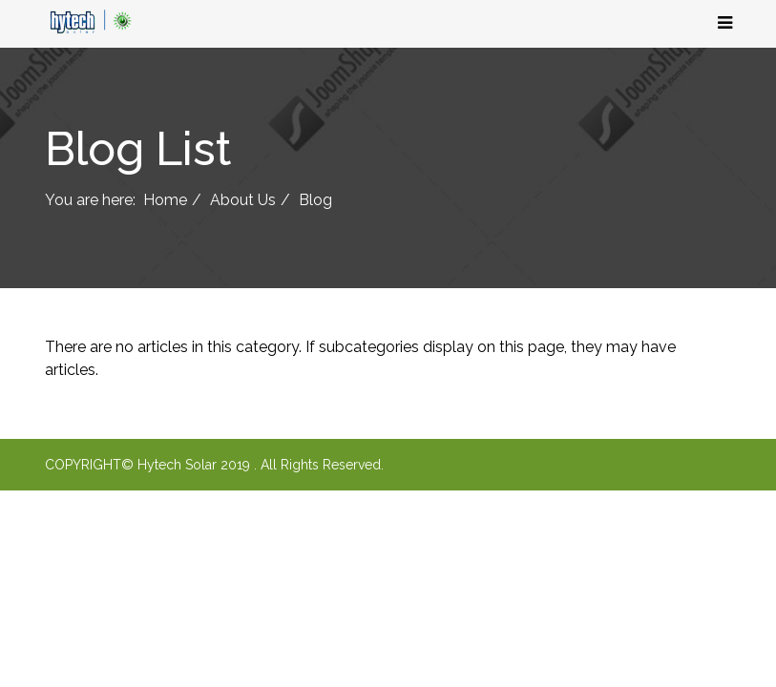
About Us (243, 200)
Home (165, 200)
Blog (315, 200)
